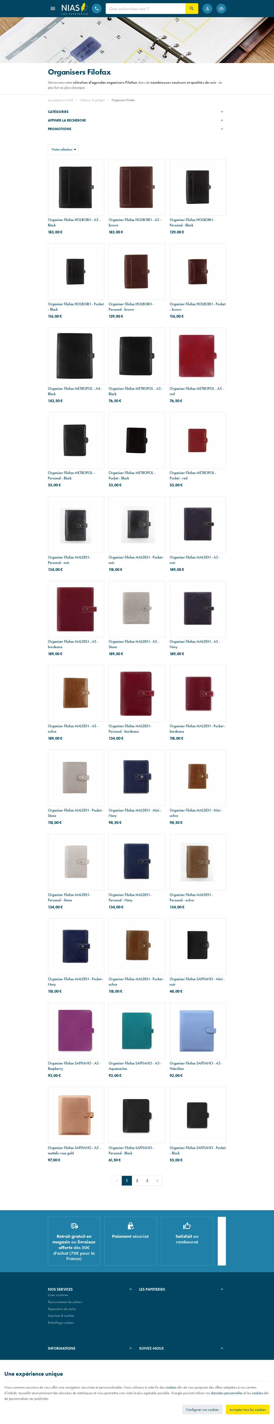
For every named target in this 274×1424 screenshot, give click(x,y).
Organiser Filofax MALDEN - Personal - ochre (191, 897)
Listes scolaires (58, 1297)
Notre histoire (148, 1297)
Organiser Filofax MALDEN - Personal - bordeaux (130, 729)
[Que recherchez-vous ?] (145, 8)
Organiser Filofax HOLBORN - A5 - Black (74, 222)
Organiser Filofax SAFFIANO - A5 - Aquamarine (135, 1066)
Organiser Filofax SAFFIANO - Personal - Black (131, 1150)
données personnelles (227, 1392)
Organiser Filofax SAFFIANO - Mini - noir (197, 982)
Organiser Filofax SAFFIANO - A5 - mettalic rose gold (74, 1150)
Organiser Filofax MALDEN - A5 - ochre (73, 729)
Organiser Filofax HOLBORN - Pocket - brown (197, 307)
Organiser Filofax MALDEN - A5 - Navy (195, 644)
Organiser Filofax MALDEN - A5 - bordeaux (73, 644)
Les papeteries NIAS (60, 100)
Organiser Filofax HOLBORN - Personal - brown (131, 307)
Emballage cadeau (61, 1324)
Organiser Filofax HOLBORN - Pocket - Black (76, 307)
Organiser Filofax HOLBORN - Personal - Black (192, 222)
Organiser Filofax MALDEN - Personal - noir (69, 560)
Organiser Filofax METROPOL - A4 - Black (75, 391)
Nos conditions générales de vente (71, 1358)
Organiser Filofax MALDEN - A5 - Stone (134, 644)
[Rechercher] (191, 8)
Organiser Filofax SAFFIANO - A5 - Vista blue (196, 1066)
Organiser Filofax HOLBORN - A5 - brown (135, 222)
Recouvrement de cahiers (65, 1304)
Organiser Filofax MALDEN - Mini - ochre (196, 813)
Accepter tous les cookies (248, 1409)
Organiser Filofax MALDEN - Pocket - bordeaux (197, 729)
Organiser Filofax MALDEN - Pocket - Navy (76, 982)
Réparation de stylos (62, 1311)
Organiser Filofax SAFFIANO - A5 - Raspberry (74, 1066)
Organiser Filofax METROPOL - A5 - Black (136, 391)
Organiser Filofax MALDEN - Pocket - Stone (76, 813)
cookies (170, 1387)
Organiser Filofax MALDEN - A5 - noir (195, 560)
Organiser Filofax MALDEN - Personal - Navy (130, 897)
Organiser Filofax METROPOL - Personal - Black (71, 475)
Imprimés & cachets (61, 1317)
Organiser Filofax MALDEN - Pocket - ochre (136, 982)
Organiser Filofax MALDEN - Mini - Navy (135, 813)
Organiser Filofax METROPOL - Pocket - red (193, 475)
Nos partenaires (150, 1311)
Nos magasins (149, 1304)
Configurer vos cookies (202, 1409)
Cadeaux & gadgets (92, 100)
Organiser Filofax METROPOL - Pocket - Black (132, 475)
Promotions (59, 129)
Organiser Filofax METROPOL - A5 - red (197, 391)
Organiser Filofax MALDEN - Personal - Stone (69, 897)
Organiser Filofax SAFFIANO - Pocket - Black (198, 1150)
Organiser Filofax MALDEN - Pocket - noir (136, 560)
